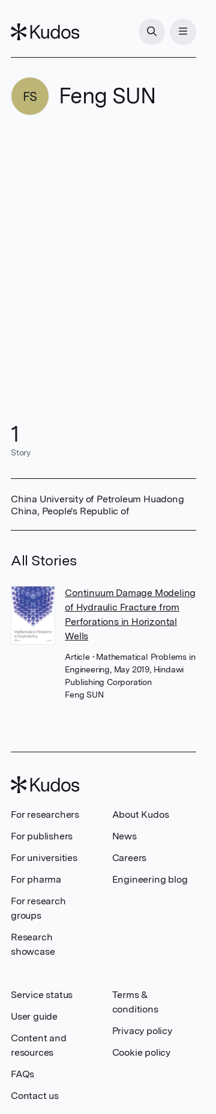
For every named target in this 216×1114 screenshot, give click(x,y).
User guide (34, 1016)
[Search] (152, 32)
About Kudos (140, 814)
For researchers (45, 814)
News (124, 836)
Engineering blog (150, 879)
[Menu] (183, 32)
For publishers (42, 836)
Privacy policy (142, 1030)
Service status (42, 994)
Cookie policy (141, 1052)
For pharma (36, 879)
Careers (129, 857)
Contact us (35, 1095)
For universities (44, 857)
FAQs (22, 1074)
